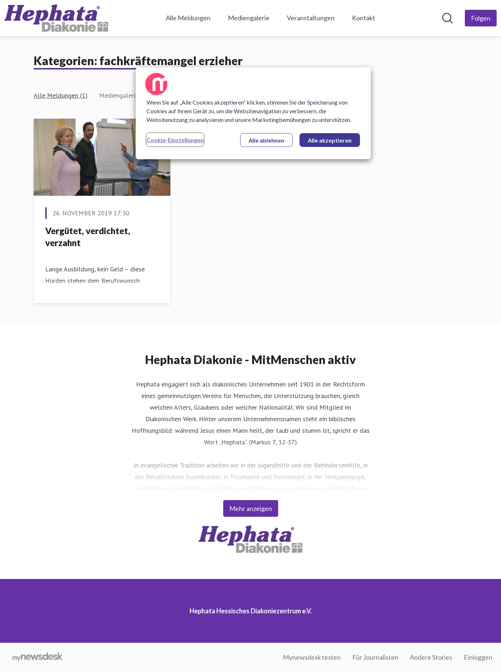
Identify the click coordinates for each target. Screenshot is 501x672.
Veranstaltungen (311, 18)
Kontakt (363, 18)
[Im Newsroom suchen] (447, 18)
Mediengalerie (248, 18)
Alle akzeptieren (330, 140)
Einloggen (478, 657)
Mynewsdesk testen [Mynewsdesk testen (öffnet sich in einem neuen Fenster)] (312, 657)
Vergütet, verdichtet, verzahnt (87, 236)
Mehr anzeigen (250, 508)
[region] (253, 113)
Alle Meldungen (188, 18)
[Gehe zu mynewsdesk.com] (37, 657)
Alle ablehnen (266, 140)
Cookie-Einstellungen (175, 139)
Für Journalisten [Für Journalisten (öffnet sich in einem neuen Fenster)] (375, 657)
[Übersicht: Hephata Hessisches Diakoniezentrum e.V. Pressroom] (56, 18)
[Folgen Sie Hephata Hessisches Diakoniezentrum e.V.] (481, 18)
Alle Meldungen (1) (61, 95)
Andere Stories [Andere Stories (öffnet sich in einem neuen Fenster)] (431, 657)
